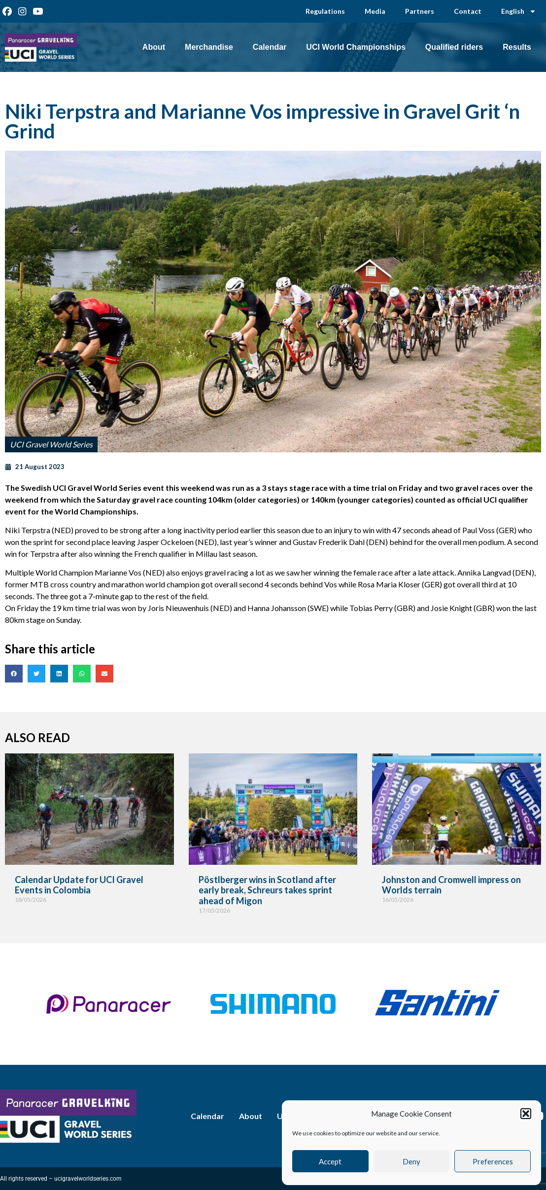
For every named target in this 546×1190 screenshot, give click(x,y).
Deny (411, 1161)
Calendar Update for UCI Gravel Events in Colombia (79, 885)
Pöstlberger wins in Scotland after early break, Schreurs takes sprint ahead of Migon (267, 890)
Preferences (493, 1161)
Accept (330, 1161)
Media (375, 11)
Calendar (269, 47)
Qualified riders (454, 47)
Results (517, 47)
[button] (526, 1114)
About (153, 47)
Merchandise (209, 47)
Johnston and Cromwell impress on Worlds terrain (451, 885)
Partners (419, 11)
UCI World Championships (355, 47)
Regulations (325, 11)
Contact (467, 11)
